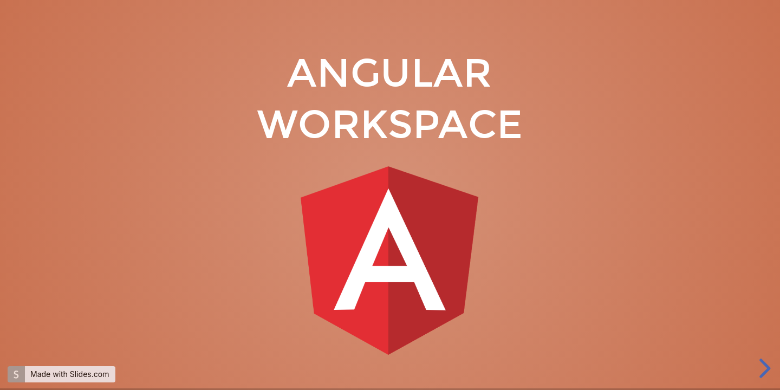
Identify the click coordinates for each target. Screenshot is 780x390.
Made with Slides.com (69, 374)
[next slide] (763, 368)
